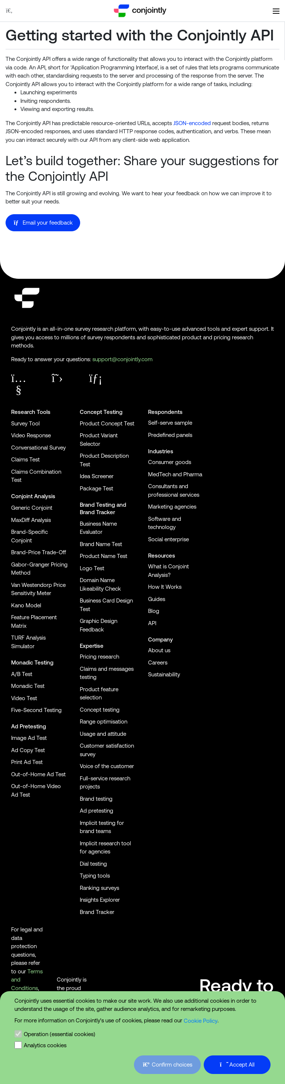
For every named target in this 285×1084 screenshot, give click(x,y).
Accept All (237, 1064)
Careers (157, 662)
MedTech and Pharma (175, 474)
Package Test (96, 488)
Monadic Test (28, 686)
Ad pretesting (96, 810)
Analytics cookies (45, 1045)
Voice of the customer (107, 766)
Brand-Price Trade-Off (38, 552)
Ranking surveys (99, 888)
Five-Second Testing (36, 710)
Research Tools (30, 412)
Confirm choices (167, 1064)
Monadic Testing (32, 662)
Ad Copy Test (28, 750)
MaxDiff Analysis (31, 520)
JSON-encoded (192, 123)
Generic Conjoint (31, 508)
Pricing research (99, 656)
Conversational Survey (38, 447)
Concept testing (99, 709)
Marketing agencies (172, 506)
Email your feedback (43, 222)
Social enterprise (168, 539)
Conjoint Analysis (33, 496)
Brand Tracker (97, 512)
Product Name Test (103, 556)
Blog (153, 611)
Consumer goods (169, 462)
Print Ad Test (27, 762)
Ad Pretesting (28, 726)
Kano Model (26, 605)
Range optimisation (103, 721)
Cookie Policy (200, 1021)
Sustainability (164, 674)
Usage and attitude (103, 734)
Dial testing (93, 864)
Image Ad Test (29, 738)
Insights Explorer (100, 900)
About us (159, 650)
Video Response (31, 435)
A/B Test (21, 674)
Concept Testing (101, 412)
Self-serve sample (170, 422)
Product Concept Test (107, 423)
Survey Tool (25, 423)
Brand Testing (97, 505)
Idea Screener (97, 476)
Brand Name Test (101, 544)
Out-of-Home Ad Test (38, 774)
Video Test (24, 698)
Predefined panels (170, 435)
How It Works (164, 587)
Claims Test (25, 459)
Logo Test (92, 568)
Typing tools (95, 875)
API (152, 623)
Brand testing (96, 799)
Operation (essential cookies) (59, 1034)
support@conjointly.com (122, 359)
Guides (156, 599)
